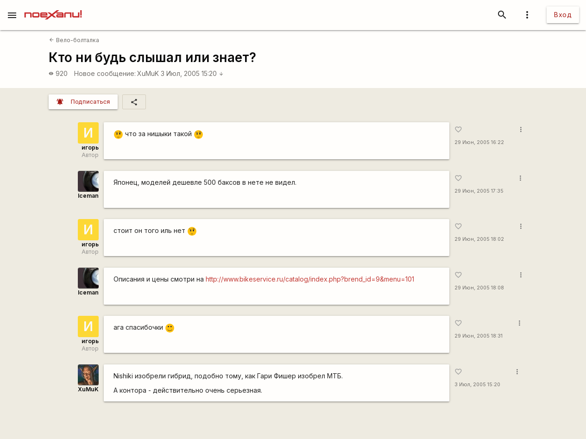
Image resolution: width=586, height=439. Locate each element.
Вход (563, 15)
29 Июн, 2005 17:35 (479, 191)
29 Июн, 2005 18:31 (478, 336)
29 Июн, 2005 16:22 (479, 142)
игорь (90, 147)
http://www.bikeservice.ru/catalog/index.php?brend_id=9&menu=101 (310, 279)
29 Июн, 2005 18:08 (479, 288)
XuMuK (148, 73)
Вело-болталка (74, 40)
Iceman (88, 195)
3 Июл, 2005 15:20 (192, 73)
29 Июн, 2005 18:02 (479, 239)
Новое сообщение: (105, 73)
